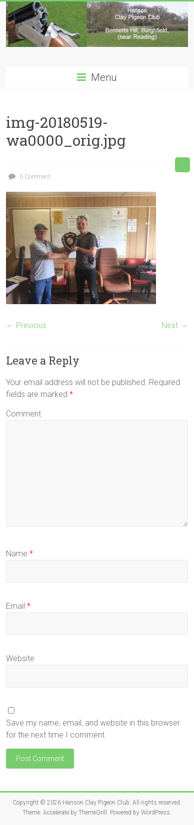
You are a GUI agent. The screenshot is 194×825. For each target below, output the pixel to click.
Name (19, 553)
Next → (175, 325)
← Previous (26, 325)
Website (20, 658)
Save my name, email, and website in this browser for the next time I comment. (93, 729)
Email (18, 606)
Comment (23, 413)
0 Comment (28, 176)
